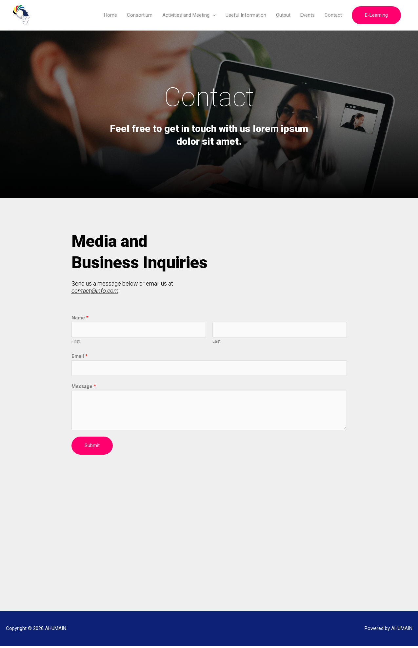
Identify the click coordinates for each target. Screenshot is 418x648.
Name (80, 318)
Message (83, 388)
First (75, 342)
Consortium (139, 15)
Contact (333, 15)
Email (79, 357)
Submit (92, 447)
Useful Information (246, 15)
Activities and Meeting (189, 15)
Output (283, 15)
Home (110, 15)
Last (216, 342)
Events (307, 15)
